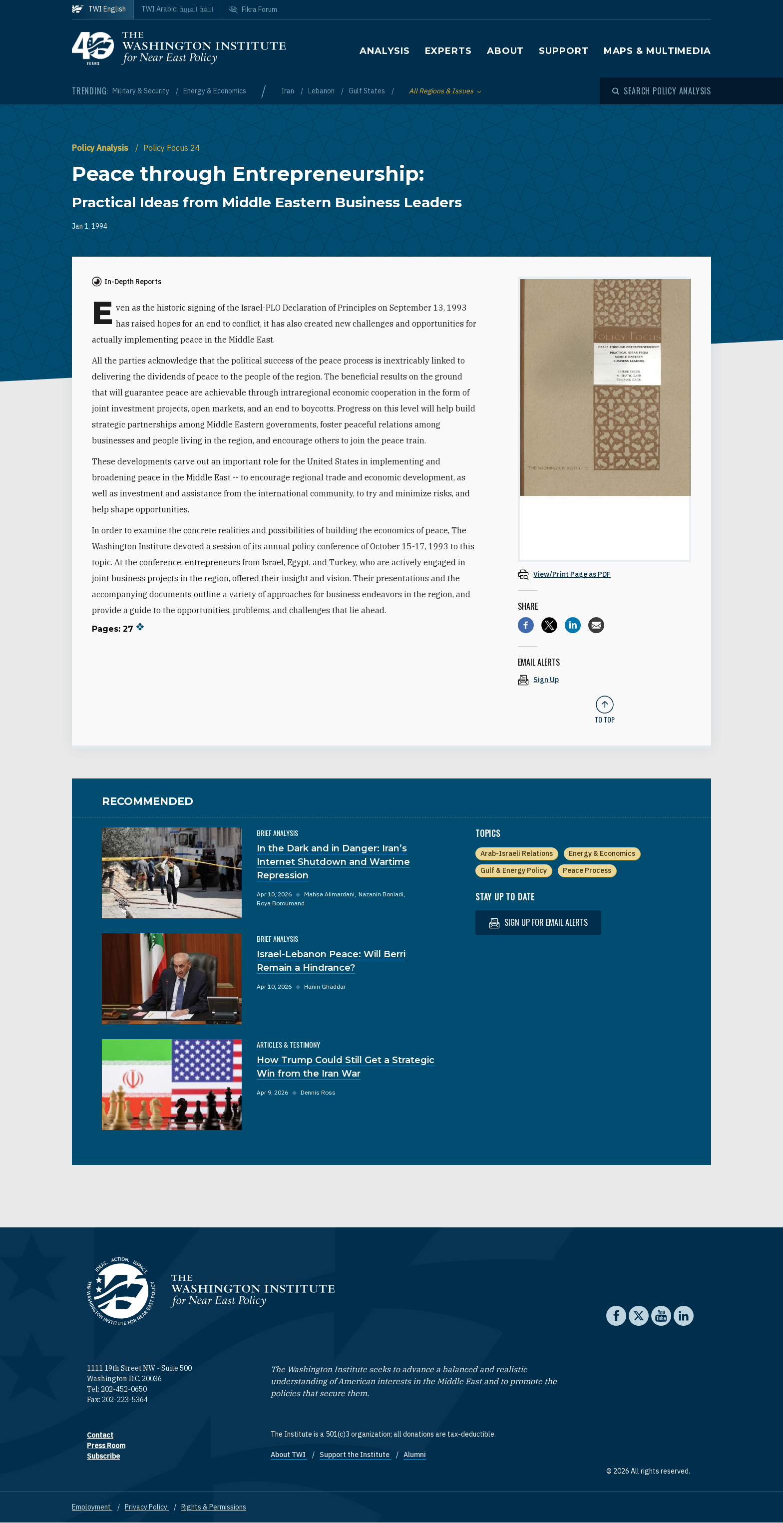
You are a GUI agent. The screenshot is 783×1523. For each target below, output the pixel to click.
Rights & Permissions (213, 1507)
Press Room (106, 1445)
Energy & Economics (214, 90)
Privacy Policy (147, 1507)
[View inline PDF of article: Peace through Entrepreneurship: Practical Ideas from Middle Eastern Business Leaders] (604, 574)
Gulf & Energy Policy (513, 870)
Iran (288, 90)
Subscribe (103, 1456)
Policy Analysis (101, 148)
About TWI (289, 1454)
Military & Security (141, 90)
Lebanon (322, 90)
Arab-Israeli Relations (516, 853)
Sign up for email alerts (538, 922)
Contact (100, 1435)
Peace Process (587, 870)
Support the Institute (355, 1454)
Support (563, 50)
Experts (448, 50)
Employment (92, 1507)
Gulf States (368, 90)
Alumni (414, 1454)
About (505, 50)
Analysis (384, 50)
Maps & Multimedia (657, 50)
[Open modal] (661, 91)
